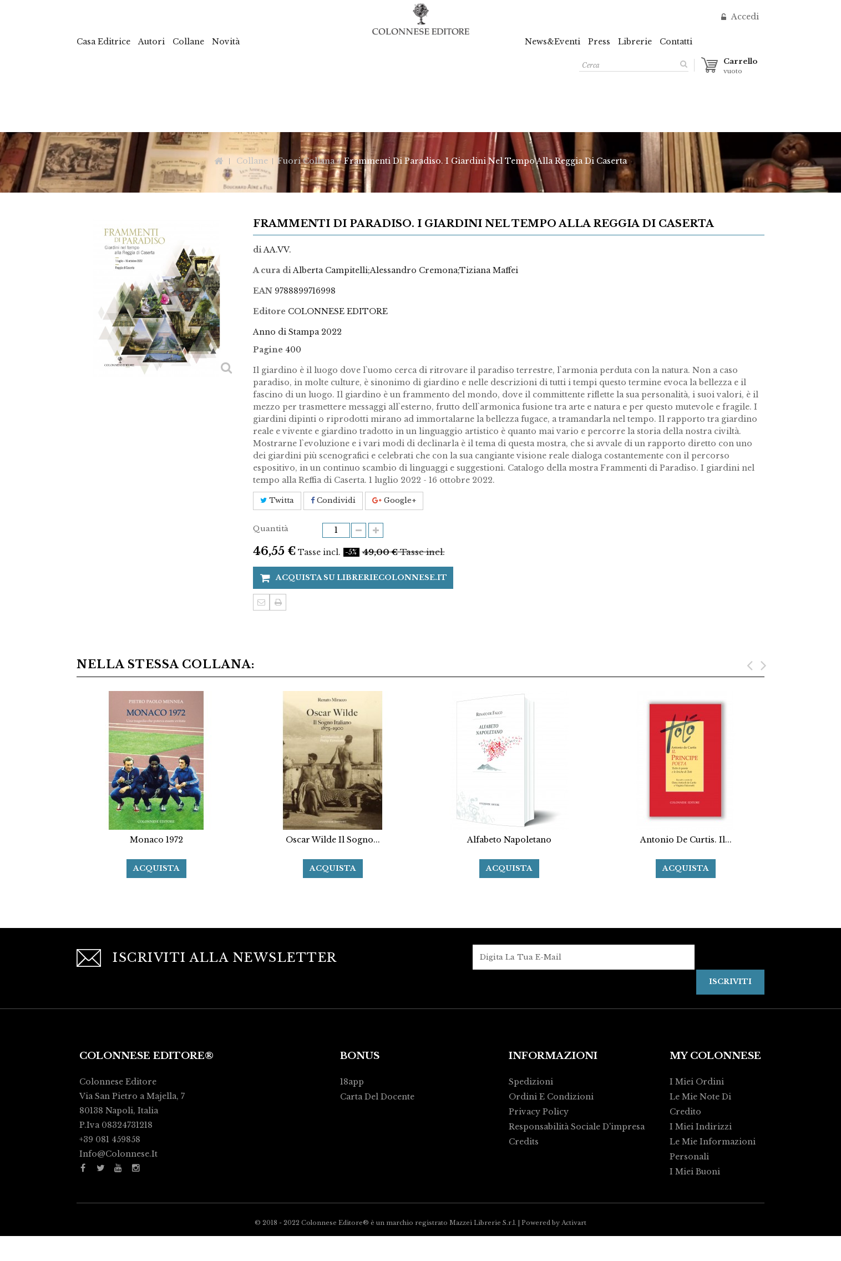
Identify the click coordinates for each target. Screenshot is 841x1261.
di (257, 250)
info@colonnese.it (118, 1154)
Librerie (635, 42)
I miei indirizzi (701, 1127)
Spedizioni (531, 1082)
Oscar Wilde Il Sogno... (333, 840)
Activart (573, 1248)
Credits (524, 1142)
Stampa (278, 602)
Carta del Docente (377, 1097)
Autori (151, 42)
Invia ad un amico (261, 602)
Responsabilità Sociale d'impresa (577, 1127)
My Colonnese (715, 1056)
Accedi (744, 17)
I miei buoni (695, 1172)
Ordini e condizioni (551, 1097)
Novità (226, 42)
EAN (262, 291)
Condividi (333, 500)
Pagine (268, 350)
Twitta (277, 500)
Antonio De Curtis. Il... (686, 840)
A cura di (272, 270)
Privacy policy (539, 1112)
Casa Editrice (103, 42)
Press (599, 42)
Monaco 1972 (156, 840)
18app (352, 1082)
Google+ (394, 500)
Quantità (270, 528)
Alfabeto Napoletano (509, 840)
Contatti (676, 42)
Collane (188, 42)
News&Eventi (552, 42)
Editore (269, 311)
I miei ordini (697, 1082)
